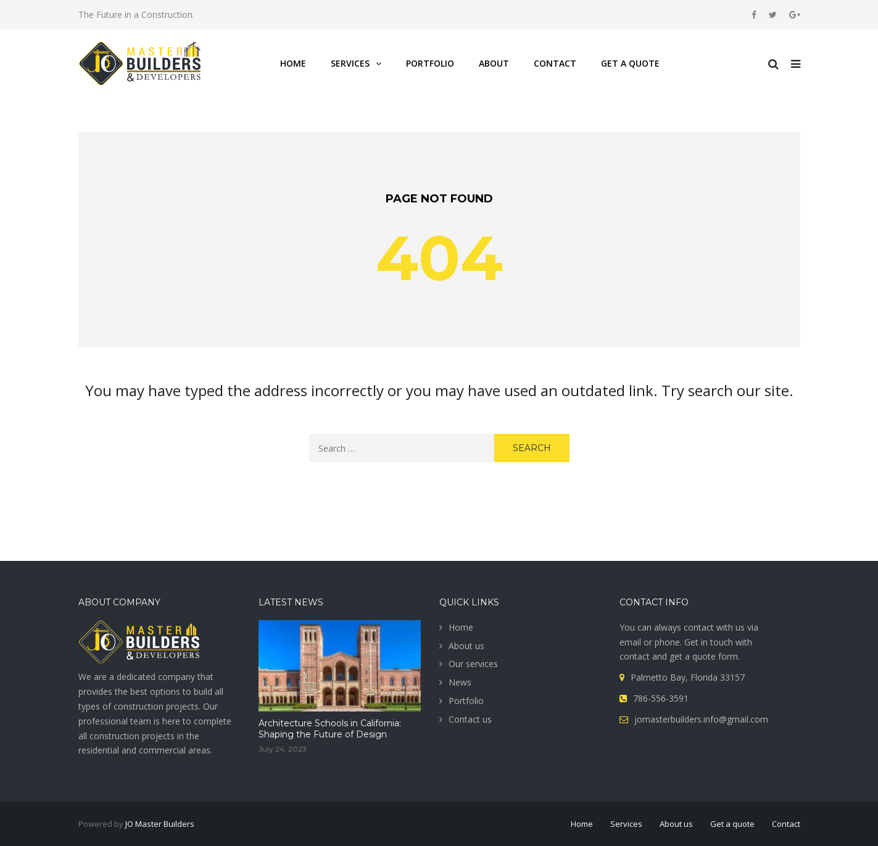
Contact (786, 823)
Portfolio (466, 701)
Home (461, 627)
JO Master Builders (159, 823)
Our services (473, 664)
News (460, 682)
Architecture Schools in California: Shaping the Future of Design (330, 729)
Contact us (470, 719)
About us (466, 646)
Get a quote (732, 823)
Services (626, 823)
